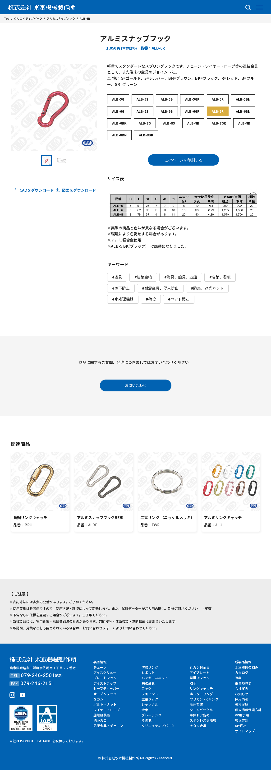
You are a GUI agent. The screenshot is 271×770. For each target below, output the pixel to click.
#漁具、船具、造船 (180, 277)
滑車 (145, 709)
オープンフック (104, 693)
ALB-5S (142, 99)
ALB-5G (118, 99)
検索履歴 (241, 704)
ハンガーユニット (155, 677)
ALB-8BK (146, 135)
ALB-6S (142, 111)
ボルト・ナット (105, 704)
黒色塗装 (196, 704)
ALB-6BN (243, 111)
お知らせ (241, 693)
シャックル (150, 704)
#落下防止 (121, 288)
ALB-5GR (192, 99)
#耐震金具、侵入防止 (160, 288)
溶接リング (150, 667)
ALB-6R (218, 111)
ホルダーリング (201, 693)
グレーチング (151, 715)
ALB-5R (218, 99)
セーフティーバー (106, 688)
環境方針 (241, 720)
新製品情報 (243, 661)
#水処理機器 (122, 299)
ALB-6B (167, 111)
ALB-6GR (192, 111)
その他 (147, 720)
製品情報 (100, 661)
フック (147, 688)
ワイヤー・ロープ (106, 709)
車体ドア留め (200, 715)
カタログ (241, 672)
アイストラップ (104, 683)
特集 (238, 677)
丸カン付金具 (200, 667)
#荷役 (151, 299)
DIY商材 (241, 725)
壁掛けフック (200, 677)
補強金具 (148, 683)
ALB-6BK (119, 123)
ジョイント (150, 693)
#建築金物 (143, 277)
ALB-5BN (243, 99)
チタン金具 (198, 725)
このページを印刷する (183, 160)
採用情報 (241, 699)
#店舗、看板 (220, 277)
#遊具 (117, 277)
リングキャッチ (201, 688)
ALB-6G (118, 111)
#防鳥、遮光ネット (207, 288)
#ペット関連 (178, 299)
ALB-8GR (219, 123)
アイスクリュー (104, 672)
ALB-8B (193, 123)
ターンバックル (201, 709)
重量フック (150, 699)
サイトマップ (245, 730)
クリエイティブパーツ (158, 725)
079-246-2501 (38, 675)
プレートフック (105, 677)
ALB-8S (169, 123)
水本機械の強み (246, 667)
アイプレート (199, 672)
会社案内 (241, 688)
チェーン (99, 667)
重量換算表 (243, 683)
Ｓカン (98, 699)
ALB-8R (244, 123)
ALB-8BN (119, 135)
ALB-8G (145, 123)
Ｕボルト (148, 672)
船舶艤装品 (101, 715)
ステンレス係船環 (203, 720)
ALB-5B (167, 99)
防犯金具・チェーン (108, 725)
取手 (193, 683)
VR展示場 (242, 715)
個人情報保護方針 (248, 709)
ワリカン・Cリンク (204, 699)
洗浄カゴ (100, 720)
